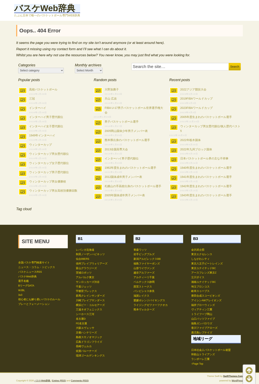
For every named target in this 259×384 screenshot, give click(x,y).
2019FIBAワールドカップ (196, 98)
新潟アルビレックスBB (147, 259)
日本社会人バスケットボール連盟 (211, 350)
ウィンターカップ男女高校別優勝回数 (53, 190)
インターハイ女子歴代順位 (46, 126)
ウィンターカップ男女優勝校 (47, 181)
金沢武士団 (197, 249)
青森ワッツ (140, 249)
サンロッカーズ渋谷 (88, 282)
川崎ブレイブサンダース (90, 300)
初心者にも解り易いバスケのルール (39, 299)
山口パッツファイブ (203, 318)
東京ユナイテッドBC (203, 268)
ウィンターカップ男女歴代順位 (49, 153)
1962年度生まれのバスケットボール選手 (130, 167)
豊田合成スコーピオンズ (205, 295)
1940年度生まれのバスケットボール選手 (206, 167)
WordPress (237, 380)
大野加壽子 (112, 89)
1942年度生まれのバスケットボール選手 (206, 186)
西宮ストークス (143, 286)
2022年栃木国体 (190, 140)
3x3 (20, 295)
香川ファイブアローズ (204, 328)
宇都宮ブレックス (86, 291)
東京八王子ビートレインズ (207, 263)
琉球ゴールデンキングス (90, 355)
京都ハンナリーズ (86, 332)
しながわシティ (200, 259)
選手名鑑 (23, 281)
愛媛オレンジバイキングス (149, 300)
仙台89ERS (82, 259)
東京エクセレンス (201, 254)
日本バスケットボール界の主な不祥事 (204, 158)
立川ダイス (197, 277)
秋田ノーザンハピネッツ (90, 254)
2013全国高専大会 (116, 149)
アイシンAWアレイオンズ (206, 300)
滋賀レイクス (141, 295)
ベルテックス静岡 (144, 282)
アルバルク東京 (85, 277)
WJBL (21, 290)
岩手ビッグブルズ (144, 254)
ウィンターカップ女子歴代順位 (49, 163)
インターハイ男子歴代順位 (46, 117)
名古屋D (81, 318)
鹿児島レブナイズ (201, 332)
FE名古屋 (81, 323)
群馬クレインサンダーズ (90, 295)
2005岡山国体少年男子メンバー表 (126, 131)
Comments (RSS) (80, 380)
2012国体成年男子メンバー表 (123, 176)
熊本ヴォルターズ (144, 309)
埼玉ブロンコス (200, 286)
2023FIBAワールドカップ (196, 107)
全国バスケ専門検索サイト (34, 262)
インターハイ (37, 107)
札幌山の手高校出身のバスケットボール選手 (133, 186)
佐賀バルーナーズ (86, 351)
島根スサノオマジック (89, 337)
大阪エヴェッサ (85, 328)
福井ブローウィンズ (203, 305)
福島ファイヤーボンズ (147, 263)
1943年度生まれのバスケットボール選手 (206, 195)
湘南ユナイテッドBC (203, 282)
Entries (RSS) (59, 380)
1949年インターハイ (42, 135)
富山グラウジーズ (86, 268)
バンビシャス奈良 (144, 291)
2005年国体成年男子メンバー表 (125, 195)
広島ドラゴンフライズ (89, 342)
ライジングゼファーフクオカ (151, 305)
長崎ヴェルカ (84, 346)
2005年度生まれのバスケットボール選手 (206, 117)
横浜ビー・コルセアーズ (90, 305)
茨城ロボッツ (84, 272)
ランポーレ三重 (200, 359)
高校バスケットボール (43, 89)
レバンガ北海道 (85, 249)
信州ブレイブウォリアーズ (91, 263)
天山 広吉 (111, 98)
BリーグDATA (26, 285)
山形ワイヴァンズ (144, 268)
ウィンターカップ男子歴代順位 (49, 172)
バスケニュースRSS (30, 271)
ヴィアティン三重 (201, 309)
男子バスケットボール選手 (122, 121)
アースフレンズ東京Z (204, 272)
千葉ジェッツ (84, 286)
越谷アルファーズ (144, 272)
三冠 (32, 98)
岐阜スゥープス (200, 291)
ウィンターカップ (40, 144)
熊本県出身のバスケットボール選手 (127, 140)
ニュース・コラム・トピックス (36, 267)
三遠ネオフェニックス (89, 309)
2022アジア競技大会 (193, 89)
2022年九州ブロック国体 (196, 149)
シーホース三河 (85, 314)
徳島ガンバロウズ (201, 323)
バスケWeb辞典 (44, 8)
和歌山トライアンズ (203, 354)
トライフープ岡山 (201, 314)
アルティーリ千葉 (144, 277)
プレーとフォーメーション (34, 304)
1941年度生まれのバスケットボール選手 (206, 176)
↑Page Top (197, 363)
